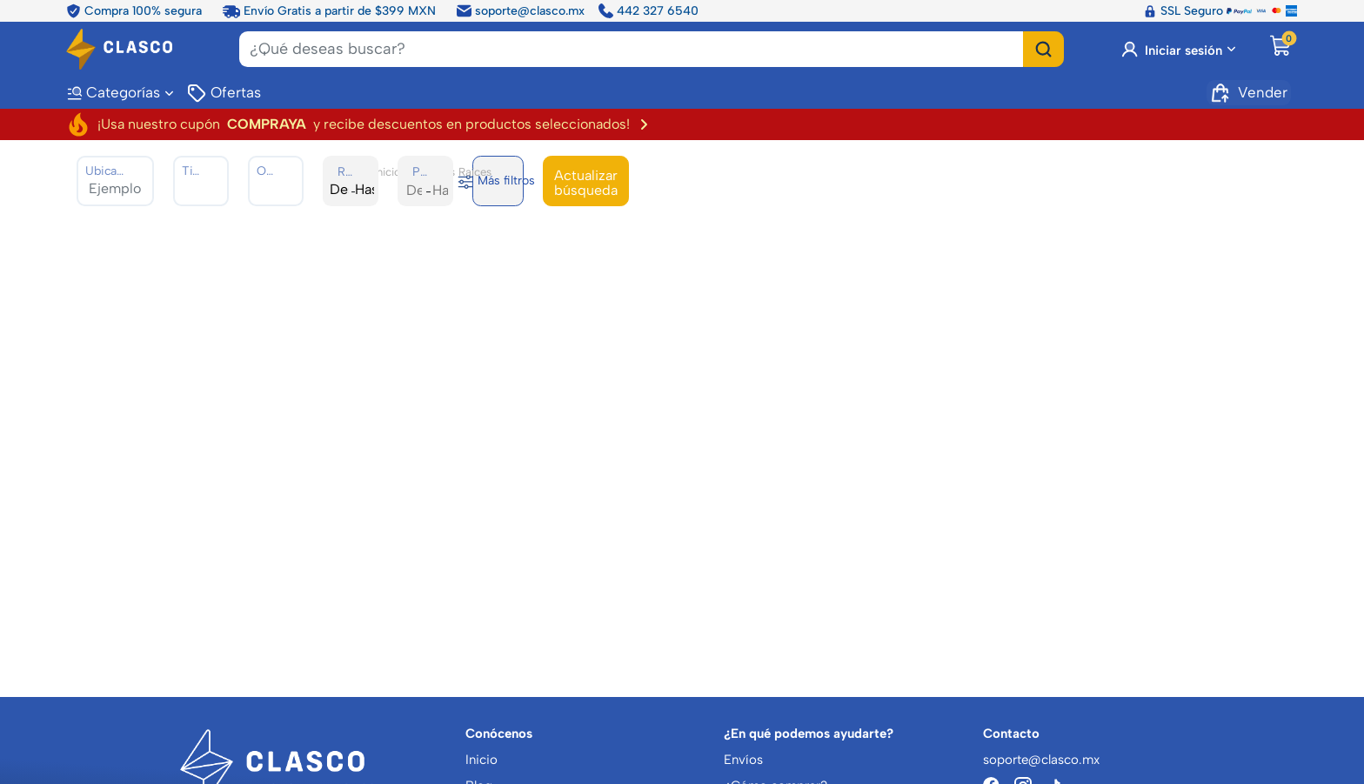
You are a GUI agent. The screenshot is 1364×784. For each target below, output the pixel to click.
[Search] (631, 49)
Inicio (387, 171)
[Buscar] (1043, 49)
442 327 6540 (648, 10)
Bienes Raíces (456, 171)
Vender (1248, 93)
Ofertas (223, 93)
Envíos (743, 759)
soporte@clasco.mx (521, 10)
